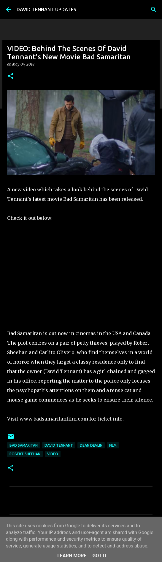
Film (113, 445)
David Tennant (59, 445)
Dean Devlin (91, 445)
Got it (99, 555)
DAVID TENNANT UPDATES (46, 9)
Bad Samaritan (23, 445)
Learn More (71, 555)
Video (52, 454)
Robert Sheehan (24, 454)
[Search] (153, 9)
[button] (10, 76)
